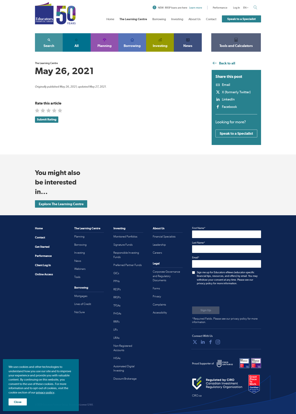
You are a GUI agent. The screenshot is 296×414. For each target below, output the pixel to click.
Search (49, 42)
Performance (220, 7)
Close (17, 402)
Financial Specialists (164, 236)
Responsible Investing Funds (126, 255)
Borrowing (159, 19)
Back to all (223, 63)
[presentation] (221, 296)
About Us (194, 19)
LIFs (115, 329)
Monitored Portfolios (125, 236)
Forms (156, 288)
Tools (77, 277)
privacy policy (45, 392)
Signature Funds (123, 244)
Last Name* (198, 242)
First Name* (198, 228)
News (188, 42)
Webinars (79, 269)
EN (244, 7)
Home (110, 19)
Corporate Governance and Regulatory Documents (166, 276)
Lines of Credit (82, 304)
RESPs (117, 289)
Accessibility (160, 312)
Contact (211, 19)
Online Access (44, 274)
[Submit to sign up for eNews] (205, 310)
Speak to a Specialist (241, 19)
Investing (177, 19)
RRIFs (116, 321)
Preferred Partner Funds (127, 265)
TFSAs (116, 305)
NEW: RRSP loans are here (177, 7)
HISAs (116, 358)
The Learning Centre (133, 19)
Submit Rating (46, 119)
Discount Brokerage (125, 378)
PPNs (116, 281)
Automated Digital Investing (124, 368)
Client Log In (43, 265)
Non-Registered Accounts (122, 348)
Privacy (157, 296)
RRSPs (117, 297)
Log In (236, 7)
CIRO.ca (197, 395)
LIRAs (116, 338)
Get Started (42, 246)
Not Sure (79, 312)
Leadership (159, 244)
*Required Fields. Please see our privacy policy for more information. (225, 320)
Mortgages (80, 296)
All (77, 42)
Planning (104, 42)
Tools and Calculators (236, 42)
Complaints (159, 304)
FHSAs (117, 313)
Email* (195, 257)
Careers (157, 252)
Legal (156, 263)
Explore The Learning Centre (61, 204)
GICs (116, 273)
